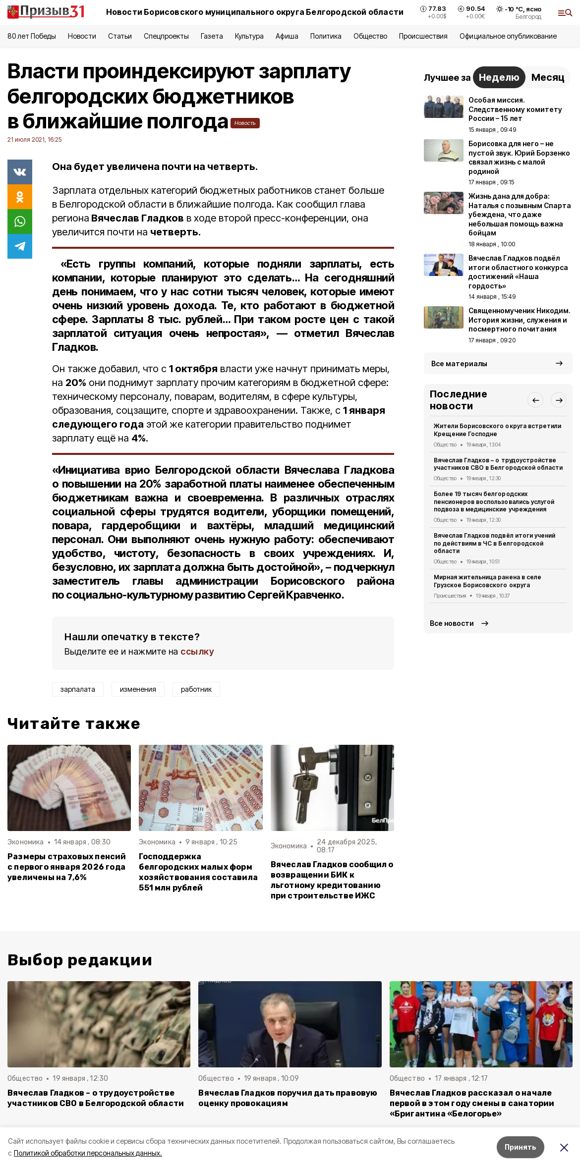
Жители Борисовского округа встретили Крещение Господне (497, 430)
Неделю (499, 77)
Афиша (287, 36)
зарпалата (77, 689)
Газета (212, 36)
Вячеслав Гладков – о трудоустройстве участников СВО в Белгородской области (498, 464)
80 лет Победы (31, 36)
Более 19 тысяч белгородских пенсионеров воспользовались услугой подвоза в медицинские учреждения (494, 501)
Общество (370, 36)
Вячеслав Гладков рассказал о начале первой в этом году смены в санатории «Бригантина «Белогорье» (472, 1103)
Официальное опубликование (508, 36)
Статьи (120, 36)
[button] (535, 400)
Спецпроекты (166, 36)
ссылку (197, 651)
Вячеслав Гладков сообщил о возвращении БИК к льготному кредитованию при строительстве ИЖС (332, 880)
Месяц (548, 77)
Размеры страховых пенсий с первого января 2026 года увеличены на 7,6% (66, 867)
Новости (82, 36)
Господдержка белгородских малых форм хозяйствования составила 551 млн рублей (198, 872)
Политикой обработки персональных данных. (88, 1153)
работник (196, 689)
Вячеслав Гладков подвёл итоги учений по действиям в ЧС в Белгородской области (494, 543)
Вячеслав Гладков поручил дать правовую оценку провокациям (287, 1098)
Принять (520, 1147)
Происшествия (423, 36)
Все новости (452, 623)
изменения (138, 689)
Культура (249, 36)
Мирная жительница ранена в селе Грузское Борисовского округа (487, 581)
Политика (326, 36)
